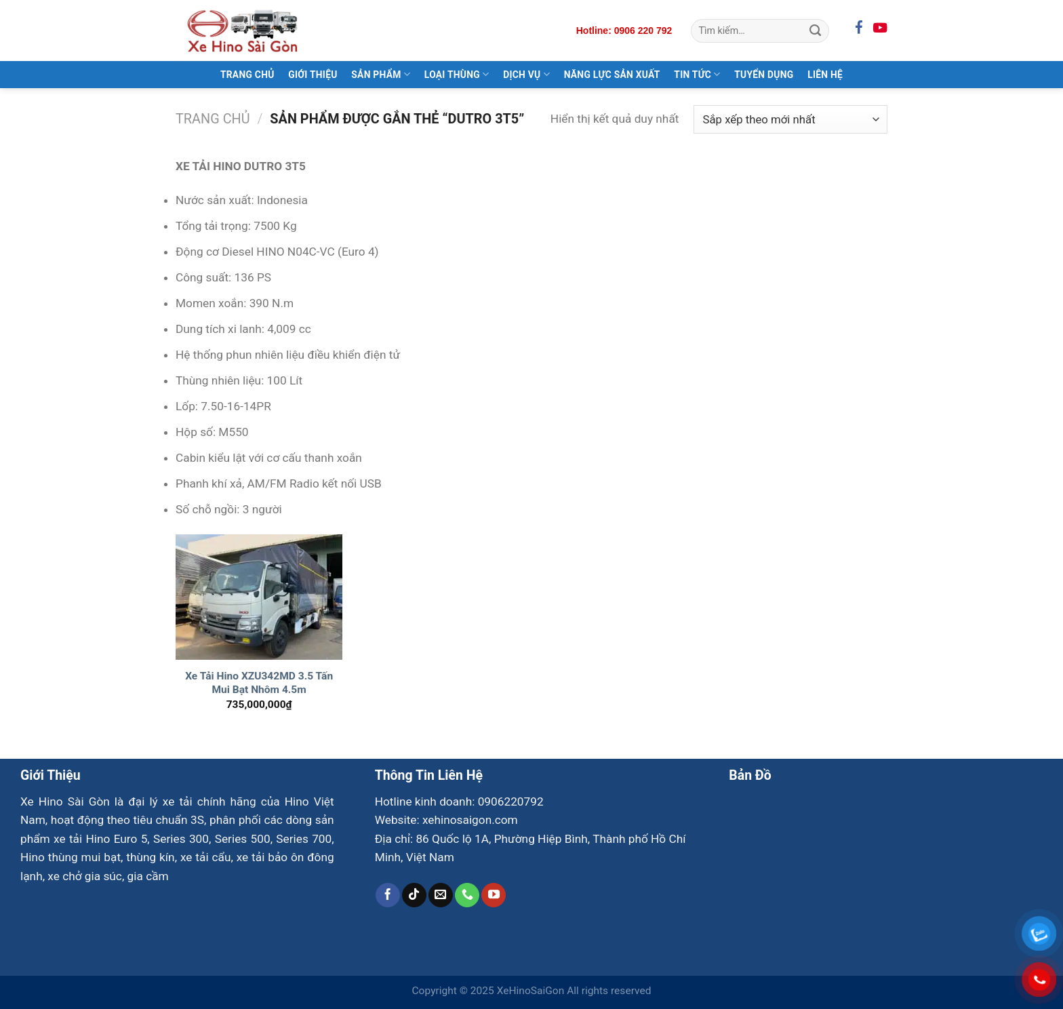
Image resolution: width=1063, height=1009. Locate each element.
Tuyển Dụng (763, 74)
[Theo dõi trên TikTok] (414, 895)
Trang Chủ (247, 74)
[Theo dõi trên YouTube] (493, 895)
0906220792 (511, 801)
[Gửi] (815, 30)
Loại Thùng (456, 74)
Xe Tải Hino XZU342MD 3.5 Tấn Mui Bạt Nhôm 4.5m (259, 683)
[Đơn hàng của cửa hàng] (790, 119)
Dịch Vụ (526, 74)
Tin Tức (697, 74)
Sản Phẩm (380, 74)
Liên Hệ (825, 74)
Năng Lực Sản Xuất (612, 74)
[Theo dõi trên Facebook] (388, 895)
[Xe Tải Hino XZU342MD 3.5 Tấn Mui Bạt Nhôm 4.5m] (259, 597)
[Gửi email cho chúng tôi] (440, 895)
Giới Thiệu (312, 74)
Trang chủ (213, 119)
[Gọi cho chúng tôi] (467, 895)
